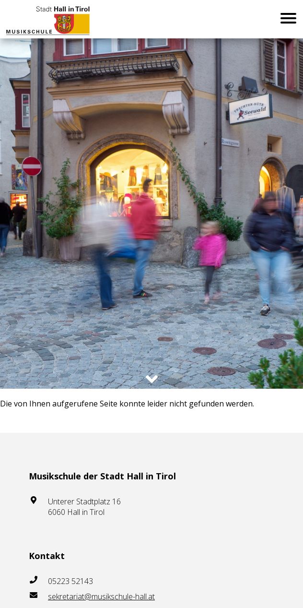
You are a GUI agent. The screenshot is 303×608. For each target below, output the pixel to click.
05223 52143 (70, 581)
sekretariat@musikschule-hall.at (101, 596)
